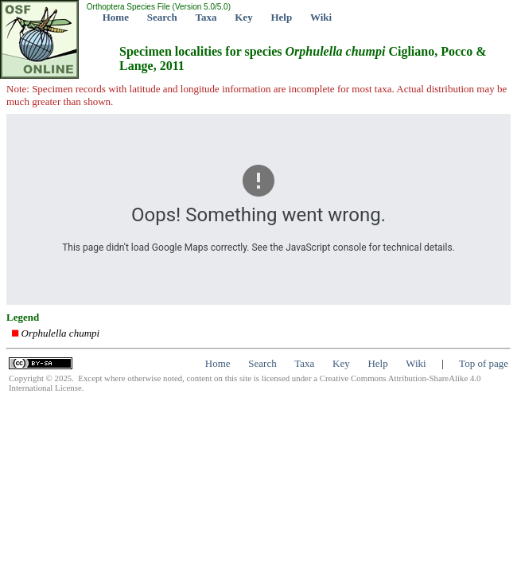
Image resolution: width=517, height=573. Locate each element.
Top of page (483, 363)
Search (162, 17)
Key (243, 17)
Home (116, 17)
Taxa (206, 17)
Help (281, 17)
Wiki (321, 17)
